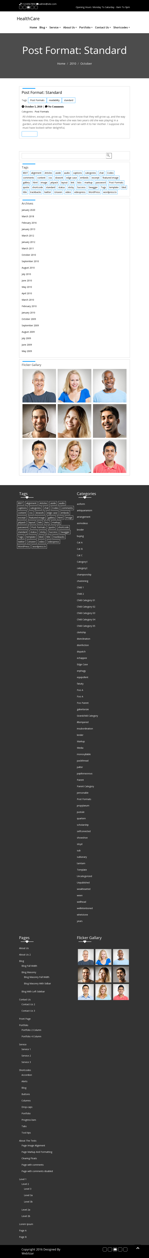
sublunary (82, 856)
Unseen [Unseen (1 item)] (58, 192)
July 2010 (26, 274)
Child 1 (80, 587)
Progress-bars (29, 1119)
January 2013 (28, 229)
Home (33, 27)
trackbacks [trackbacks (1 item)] (35, 192)
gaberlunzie (83, 709)
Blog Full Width (29, 965)
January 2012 (28, 242)
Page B (23, 1236)
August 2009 (28, 331)
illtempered (82, 722)
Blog (43, 27)
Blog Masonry (29, 972)
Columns (26, 1100)
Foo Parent (83, 702)
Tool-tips (26, 1132)
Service (55, 27)
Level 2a (26, 1209)
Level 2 (25, 1183)
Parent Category (85, 786)
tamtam (81, 863)
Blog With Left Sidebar (33, 991)
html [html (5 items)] (35, 182)
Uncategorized (84, 876)
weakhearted (83, 888)
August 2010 (28, 267)
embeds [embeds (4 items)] (84, 177)
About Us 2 (25, 954)
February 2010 (29, 306)
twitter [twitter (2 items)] (47, 192)
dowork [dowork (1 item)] (59, 177)
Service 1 (26, 1049)
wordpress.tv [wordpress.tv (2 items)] (110, 192)
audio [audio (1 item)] (67, 172)
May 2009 (27, 351)
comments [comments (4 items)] (28, 177)
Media (80, 747)
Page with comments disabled (37, 1171)
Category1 (82, 561)
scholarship (83, 824)
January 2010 (28, 312)
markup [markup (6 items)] (88, 182)
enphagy (81, 670)
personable (82, 792)
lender (80, 734)
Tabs (24, 1126)
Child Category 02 (86, 606)
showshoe (82, 837)
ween (80, 895)
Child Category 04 (86, 619)
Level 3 (27, 1188)
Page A (22, 1230)
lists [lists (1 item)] (79, 182)
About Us (70, 27)
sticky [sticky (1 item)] (71, 187)
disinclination (83, 638)
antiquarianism (84, 510)
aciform (81, 503)
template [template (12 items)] (113, 187)
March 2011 (28, 248)
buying (80, 536)
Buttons (26, 1094)
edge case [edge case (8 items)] (71, 177)
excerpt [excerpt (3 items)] (95, 177)
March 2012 (28, 235)
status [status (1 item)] (61, 187)
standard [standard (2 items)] (50, 187)
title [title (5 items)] (25, 192)
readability (54, 100)
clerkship (81, 632)
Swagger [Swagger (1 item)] (93, 187)
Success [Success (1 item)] (81, 187)
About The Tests (27, 1140)
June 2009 (27, 344)
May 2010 (27, 286)
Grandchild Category (87, 715)
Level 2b (26, 1216)
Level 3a (28, 1195)
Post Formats (37, 100)
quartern (81, 818)
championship (84, 574)
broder (80, 529)
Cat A (80, 542)
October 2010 (29, 254)
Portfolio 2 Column (31, 1029)
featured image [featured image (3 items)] (110, 177)
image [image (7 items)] (44, 182)
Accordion (27, 1074)
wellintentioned (85, 908)
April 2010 (27, 293)
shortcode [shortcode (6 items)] (37, 187)
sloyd (79, 844)
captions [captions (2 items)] (77, 172)
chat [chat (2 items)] (101, 172)
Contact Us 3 (28, 1010)
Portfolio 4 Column (31, 1036)
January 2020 (28, 209)
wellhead (81, 901)
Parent (80, 779)
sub (79, 850)
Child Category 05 (86, 625)
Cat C (80, 555)
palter (80, 767)
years (80, 921)
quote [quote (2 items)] (26, 187)
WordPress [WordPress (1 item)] (94, 192)
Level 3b (28, 1201)
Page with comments (33, 1164)
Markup (81, 741)
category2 (82, 568)
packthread (82, 760)
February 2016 (29, 222)
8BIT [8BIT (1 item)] (25, 172)
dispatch (81, 651)
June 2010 (27, 280)
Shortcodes (121, 27)
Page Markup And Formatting (37, 1151)
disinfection (83, 645)
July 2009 (26, 338)
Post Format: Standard (42, 92)
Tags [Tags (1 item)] (103, 187)
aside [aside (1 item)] (58, 172)
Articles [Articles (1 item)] (48, 172)
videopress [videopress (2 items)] (79, 192)
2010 (73, 63)
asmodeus (82, 523)
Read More (29, 133)
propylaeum (83, 805)
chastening (82, 580)
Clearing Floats (29, 1158)
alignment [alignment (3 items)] (36, 172)
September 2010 (30, 261)
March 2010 (28, 299)
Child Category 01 (86, 600)
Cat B (80, 548)
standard (68, 100)
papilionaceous (84, 773)
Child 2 (80, 593)
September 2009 (30, 325)
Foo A (80, 690)
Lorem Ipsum (26, 1224)
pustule (80, 811)
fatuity (80, 683)
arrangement (83, 516)
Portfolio (86, 27)
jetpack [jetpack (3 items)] (54, 182)
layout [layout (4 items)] (64, 182)
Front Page (25, 1018)
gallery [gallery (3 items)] (26, 182)
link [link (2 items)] (72, 182)
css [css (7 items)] (50, 177)
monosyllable (84, 754)
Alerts (24, 1081)
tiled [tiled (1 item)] (124, 187)
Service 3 (26, 1062)
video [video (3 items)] (68, 192)
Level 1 (22, 1179)
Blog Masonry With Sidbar (37, 983)
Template (82, 869)
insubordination (85, 728)
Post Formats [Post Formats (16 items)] (116, 182)
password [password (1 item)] (101, 182)
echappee (82, 657)
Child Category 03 (86, 613)
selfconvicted (84, 831)
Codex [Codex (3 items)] (110, 172)
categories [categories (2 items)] (90, 172)
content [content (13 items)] (41, 177)
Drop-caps (27, 1106)
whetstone (82, 914)
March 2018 (28, 216)
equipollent (82, 677)
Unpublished (83, 882)
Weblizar (28, 1253)
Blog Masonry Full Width (36, 977)
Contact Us (103, 27)
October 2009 (29, 319)
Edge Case (82, 664)
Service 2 (26, 1055)
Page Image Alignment (33, 1145)
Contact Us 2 (28, 1004)
